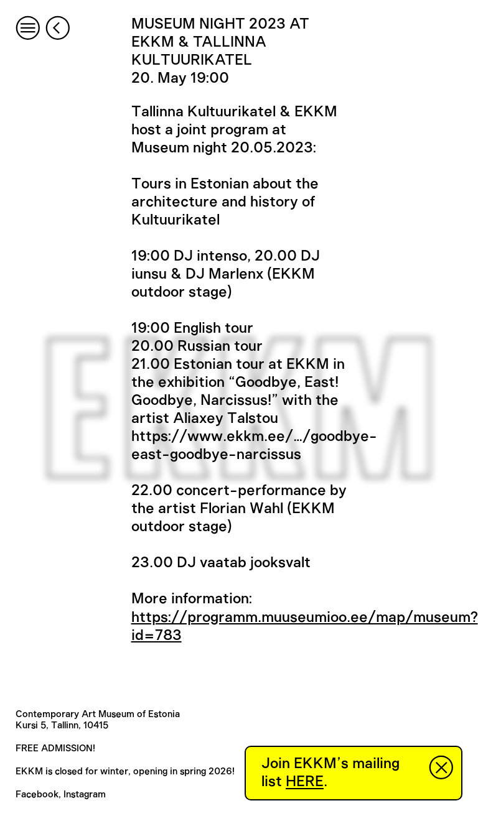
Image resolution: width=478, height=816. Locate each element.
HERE (305, 781)
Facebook (37, 794)
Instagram (84, 794)
